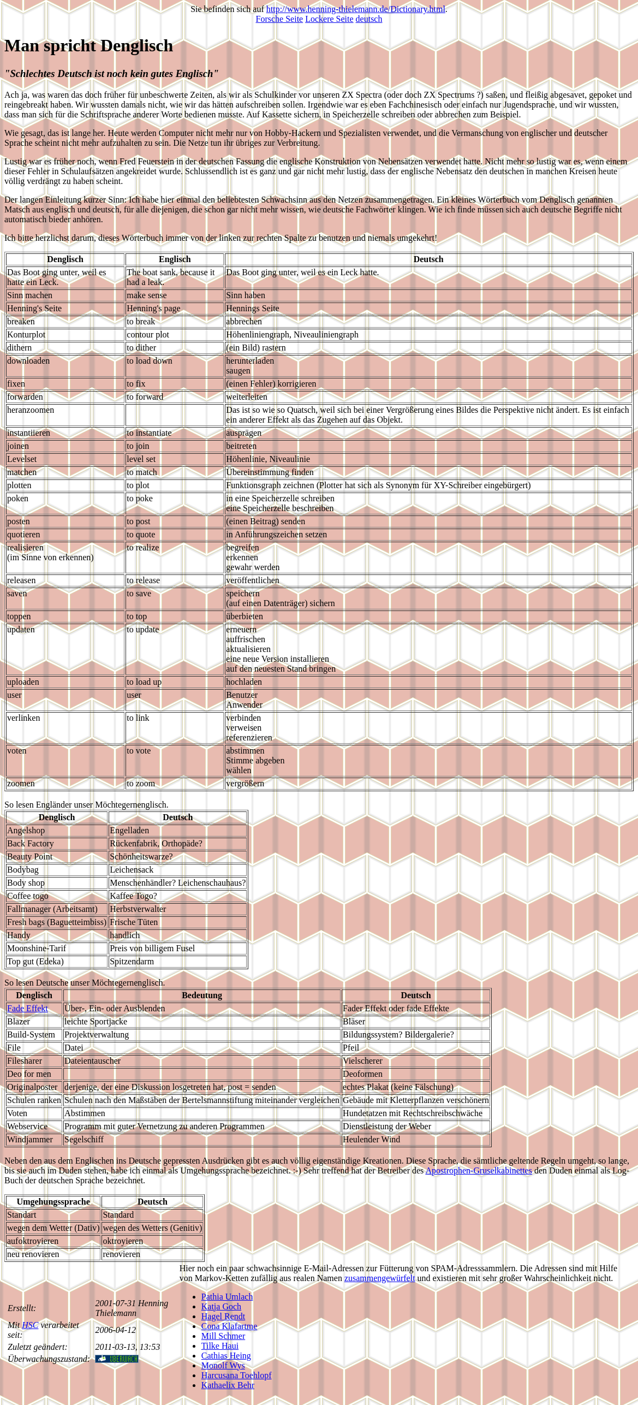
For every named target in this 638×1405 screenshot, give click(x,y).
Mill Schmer (223, 1336)
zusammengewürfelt (379, 1278)
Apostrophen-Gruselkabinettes (478, 1170)
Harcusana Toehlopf (236, 1375)
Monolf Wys (223, 1365)
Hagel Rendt (223, 1316)
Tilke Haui (219, 1345)
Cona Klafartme (229, 1326)
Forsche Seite (279, 18)
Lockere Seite (329, 18)
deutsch (369, 18)
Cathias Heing (226, 1355)
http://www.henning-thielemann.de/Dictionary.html (355, 9)
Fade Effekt (27, 1008)
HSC (30, 1325)
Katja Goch (221, 1306)
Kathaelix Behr (227, 1385)
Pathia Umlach (227, 1296)
